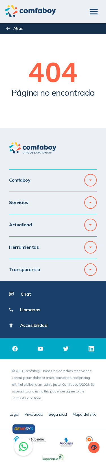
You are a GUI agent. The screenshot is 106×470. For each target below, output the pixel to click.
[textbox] (53, 75)
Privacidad (34, 414)
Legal (14, 414)
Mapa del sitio (85, 414)
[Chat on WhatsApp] (23, 446)
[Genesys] (23, 429)
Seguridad (58, 414)
